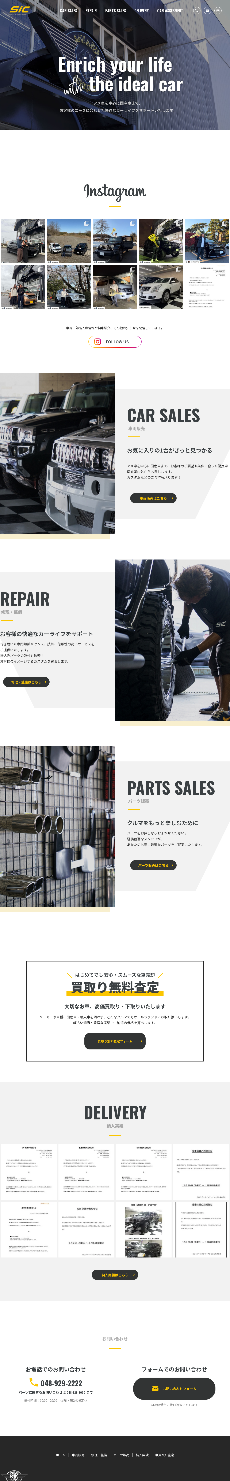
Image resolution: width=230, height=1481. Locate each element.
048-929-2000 (76, 1380)
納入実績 (145, 1442)
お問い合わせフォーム (179, 1373)
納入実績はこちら (115, 1263)
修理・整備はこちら (23, 676)
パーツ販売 (121, 1442)
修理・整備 (96, 1442)
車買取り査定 (171, 1442)
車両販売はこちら (150, 492)
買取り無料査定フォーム (115, 1032)
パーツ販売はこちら (150, 860)
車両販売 (72, 1442)
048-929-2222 (61, 1369)
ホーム (53, 1442)
